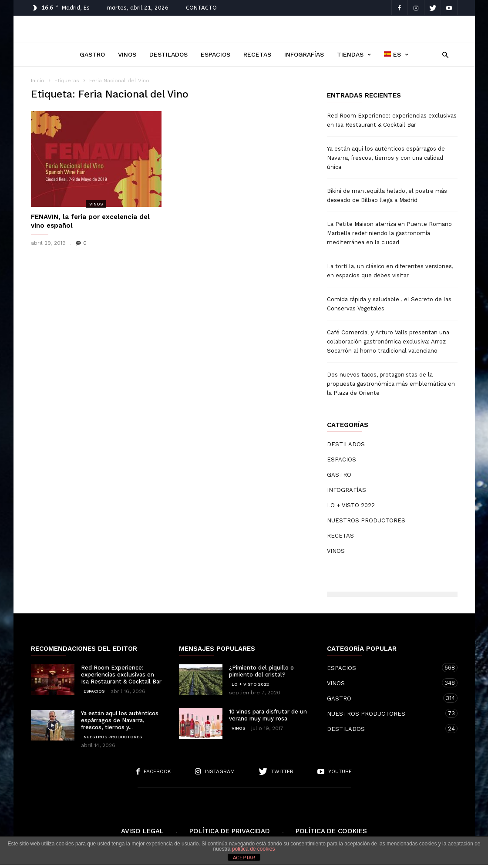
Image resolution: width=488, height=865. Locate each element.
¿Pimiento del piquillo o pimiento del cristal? (261, 671)
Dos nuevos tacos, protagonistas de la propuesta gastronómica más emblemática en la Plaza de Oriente (391, 383)
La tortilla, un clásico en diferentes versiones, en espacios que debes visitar (390, 271)
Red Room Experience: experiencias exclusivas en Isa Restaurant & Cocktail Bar (392, 120)
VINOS (127, 54)
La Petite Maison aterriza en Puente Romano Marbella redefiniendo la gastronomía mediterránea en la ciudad (389, 233)
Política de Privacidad (229, 831)
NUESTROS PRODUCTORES (366, 520)
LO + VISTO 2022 (351, 505)
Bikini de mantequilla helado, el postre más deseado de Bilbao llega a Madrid (387, 195)
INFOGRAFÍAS (304, 54)
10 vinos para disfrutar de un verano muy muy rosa (268, 715)
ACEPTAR (244, 857)
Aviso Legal (142, 831)
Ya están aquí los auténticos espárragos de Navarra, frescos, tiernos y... (119, 720)
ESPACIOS (215, 54)
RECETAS (257, 54)
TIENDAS (354, 55)
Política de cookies (331, 831)
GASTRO (92, 54)
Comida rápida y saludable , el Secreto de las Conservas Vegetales (389, 304)
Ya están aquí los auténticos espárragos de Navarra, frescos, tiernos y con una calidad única (386, 157)
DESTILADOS (168, 54)
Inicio (37, 80)
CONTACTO (201, 7)
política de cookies (253, 849)
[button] (443, 54)
